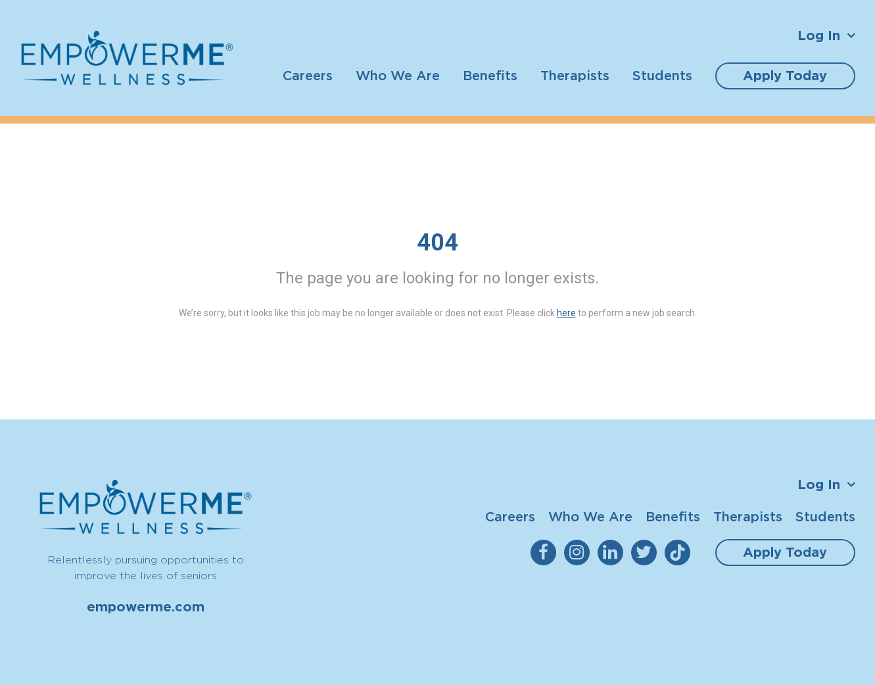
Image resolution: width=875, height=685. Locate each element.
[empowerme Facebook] (546, 552)
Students (662, 75)
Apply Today (785, 75)
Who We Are (398, 75)
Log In (818, 35)
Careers (308, 75)
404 (437, 242)
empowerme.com (145, 607)
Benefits (490, 75)
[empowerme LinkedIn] (613, 552)
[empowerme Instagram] (579, 552)
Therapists (574, 75)
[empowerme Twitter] (646, 552)
